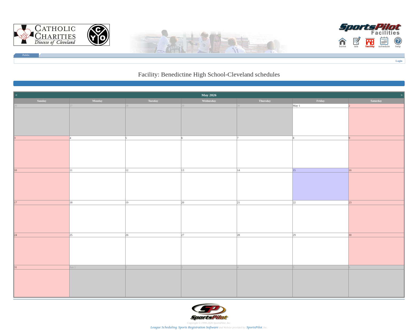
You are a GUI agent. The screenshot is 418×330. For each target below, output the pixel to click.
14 (238, 170)
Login (399, 60)
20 (182, 202)
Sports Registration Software (198, 327)
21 (238, 202)
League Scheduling (163, 327)
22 (294, 202)
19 (127, 202)
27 (71, 105)
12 (127, 170)
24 (15, 235)
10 (15, 170)
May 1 (296, 105)
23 (350, 202)
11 (71, 170)
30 (238, 105)
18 (71, 202)
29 (182, 105)
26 (15, 105)
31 (15, 267)
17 (15, 202)
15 (294, 170)
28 (127, 105)
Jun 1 (73, 267)
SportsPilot (254, 327)
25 (71, 235)
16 (350, 170)
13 (182, 170)
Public (26, 55)
